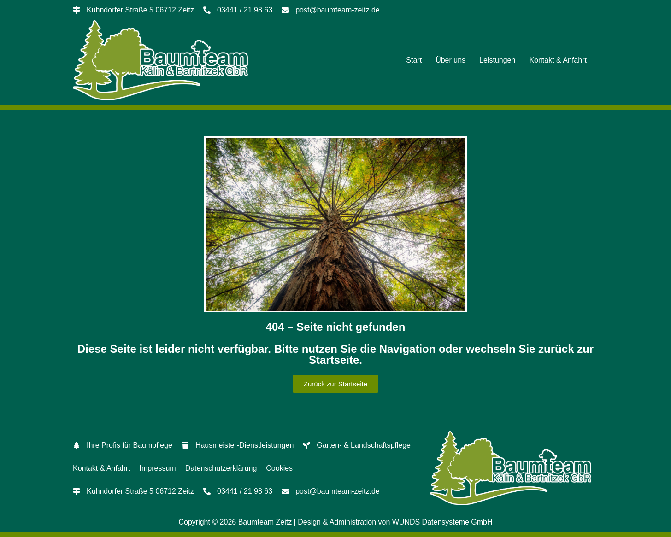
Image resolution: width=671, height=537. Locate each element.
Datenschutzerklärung (221, 468)
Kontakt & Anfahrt (558, 60)
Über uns (450, 60)
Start (414, 60)
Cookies (279, 468)
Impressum (158, 468)
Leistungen (497, 60)
